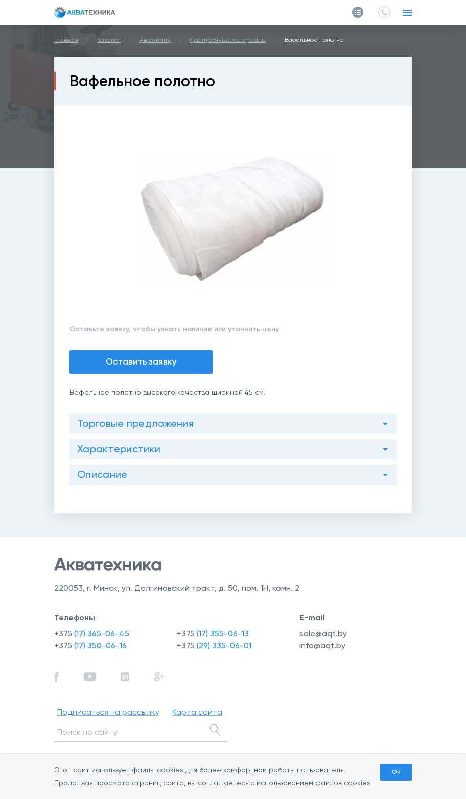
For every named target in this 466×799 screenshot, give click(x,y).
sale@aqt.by (323, 633)
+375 (91, 633)
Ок (396, 772)
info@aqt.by (322, 645)
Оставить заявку (141, 361)
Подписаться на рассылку (108, 712)
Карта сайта (197, 712)
